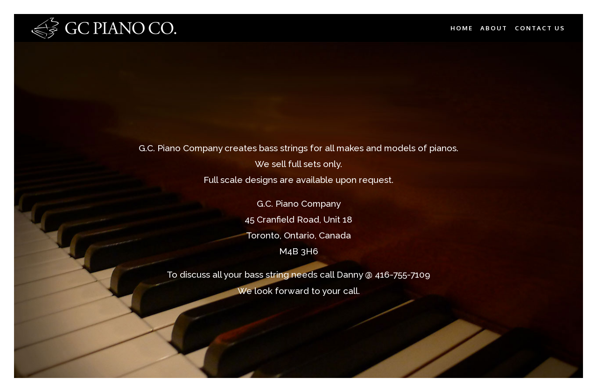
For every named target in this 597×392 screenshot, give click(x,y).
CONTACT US (540, 28)
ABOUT (493, 28)
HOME (461, 28)
